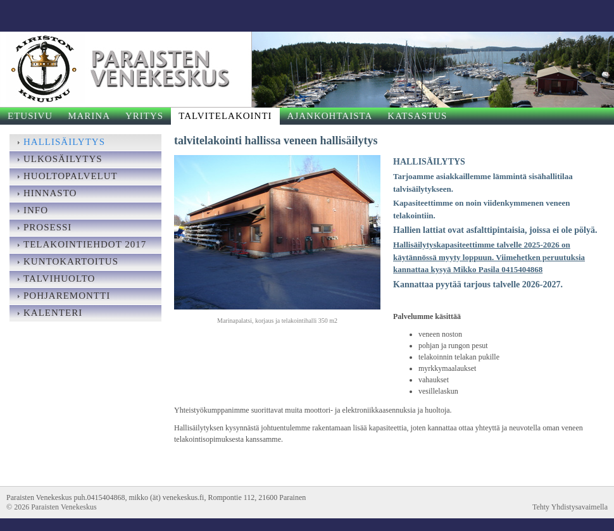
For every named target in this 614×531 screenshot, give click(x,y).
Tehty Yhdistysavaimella (570, 507)
